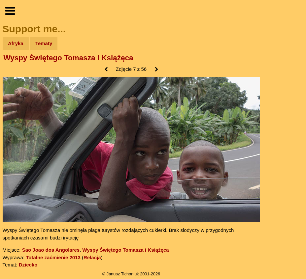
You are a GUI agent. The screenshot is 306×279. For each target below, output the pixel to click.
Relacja (92, 257)
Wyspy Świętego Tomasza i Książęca (68, 58)
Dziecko (28, 264)
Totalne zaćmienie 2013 (53, 257)
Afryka (15, 43)
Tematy (43, 43)
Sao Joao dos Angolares (51, 250)
